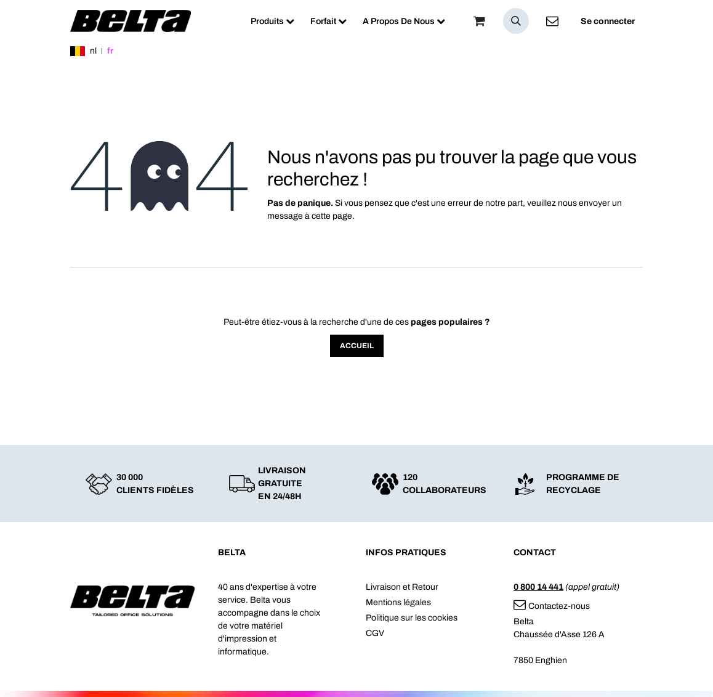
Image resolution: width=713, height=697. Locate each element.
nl (93, 50)
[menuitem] (272, 21)
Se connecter (608, 21)
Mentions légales (398, 602)
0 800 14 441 (538, 587)
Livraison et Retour (402, 587)
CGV (375, 633)
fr (110, 50)
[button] (516, 21)
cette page (332, 216)
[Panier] (479, 21)
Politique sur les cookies (411, 617)
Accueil (357, 345)
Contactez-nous (552, 606)
